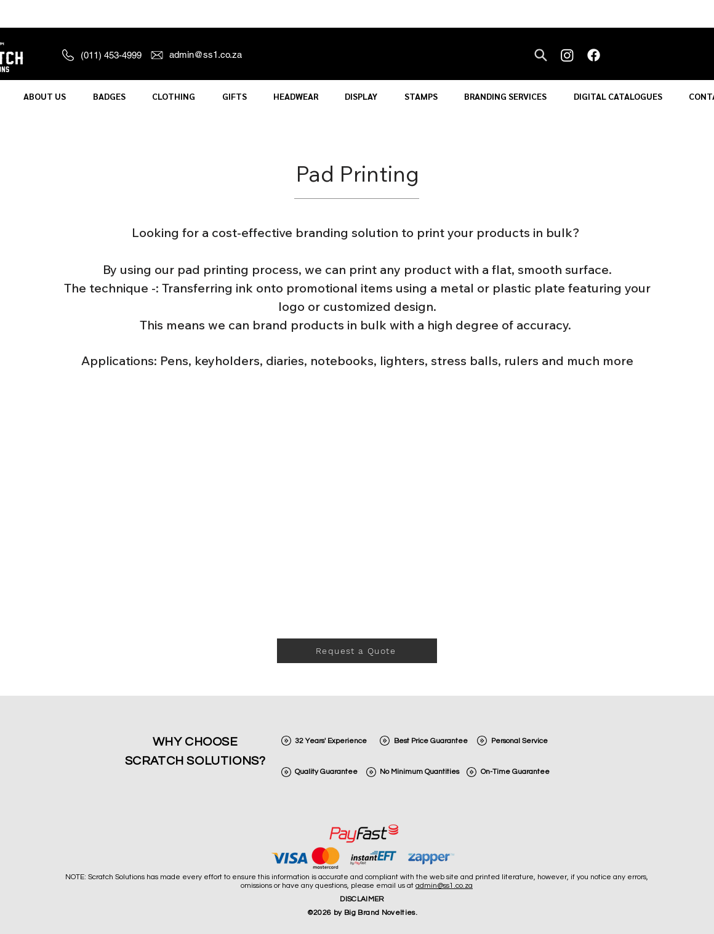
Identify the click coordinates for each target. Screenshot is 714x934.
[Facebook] (593, 55)
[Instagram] (567, 55)
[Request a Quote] (357, 650)
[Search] (541, 55)
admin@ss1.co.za (444, 886)
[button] (44, 96)
